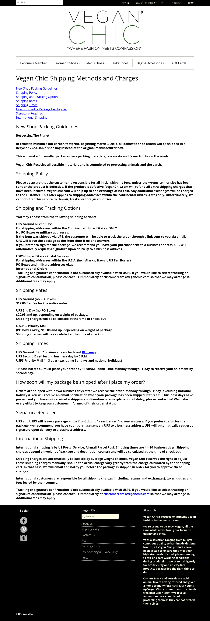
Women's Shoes (66, 63)
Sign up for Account (146, 3)
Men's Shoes (95, 63)
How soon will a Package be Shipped (41, 109)
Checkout (176, 3)
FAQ (84, 540)
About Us (87, 523)
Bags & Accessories (150, 63)
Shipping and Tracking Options (37, 97)
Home (191, 3)
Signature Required (29, 113)
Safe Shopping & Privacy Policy (100, 552)
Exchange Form (91, 546)
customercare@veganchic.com (126, 494)
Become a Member (33, 63)
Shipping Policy (26, 92)
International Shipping (31, 117)
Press (85, 557)
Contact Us (88, 535)
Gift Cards (179, 63)
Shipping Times (26, 105)
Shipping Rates (26, 101)
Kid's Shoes (120, 63)
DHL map (89, 352)
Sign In (125, 3)
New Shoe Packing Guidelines (37, 88)
